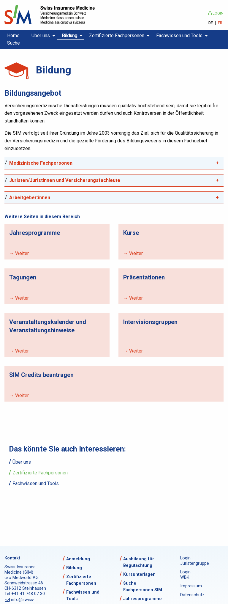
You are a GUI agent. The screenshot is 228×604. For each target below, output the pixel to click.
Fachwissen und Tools (179, 35)
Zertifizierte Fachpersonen (116, 35)
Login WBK (185, 575)
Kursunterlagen (139, 574)
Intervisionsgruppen (150, 321)
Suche (13, 43)
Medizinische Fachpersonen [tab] (40, 163)
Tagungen (22, 277)
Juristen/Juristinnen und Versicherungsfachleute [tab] (64, 180)
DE (210, 23)
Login (216, 13)
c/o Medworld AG (21, 577)
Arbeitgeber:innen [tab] (29, 197)
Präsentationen (144, 277)
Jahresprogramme (34, 232)
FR (220, 23)
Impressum (191, 586)
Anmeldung (78, 558)
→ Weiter (19, 253)
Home (13, 35)
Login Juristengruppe (192, 561)
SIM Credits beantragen (41, 374)
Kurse (131, 232)
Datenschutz (192, 594)
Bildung (69, 35)
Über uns (40, 35)
